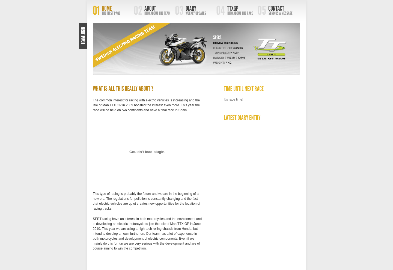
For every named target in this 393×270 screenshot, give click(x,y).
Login (83, 36)
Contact (278, 10)
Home (113, 10)
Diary (195, 10)
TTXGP (237, 10)
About (154, 10)
